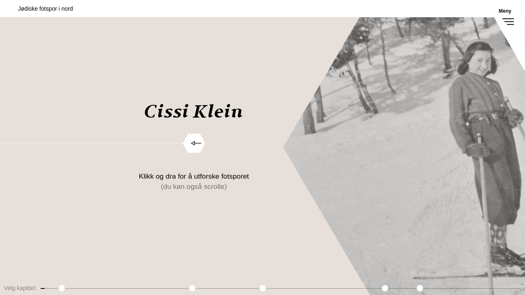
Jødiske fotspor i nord (45, 8)
